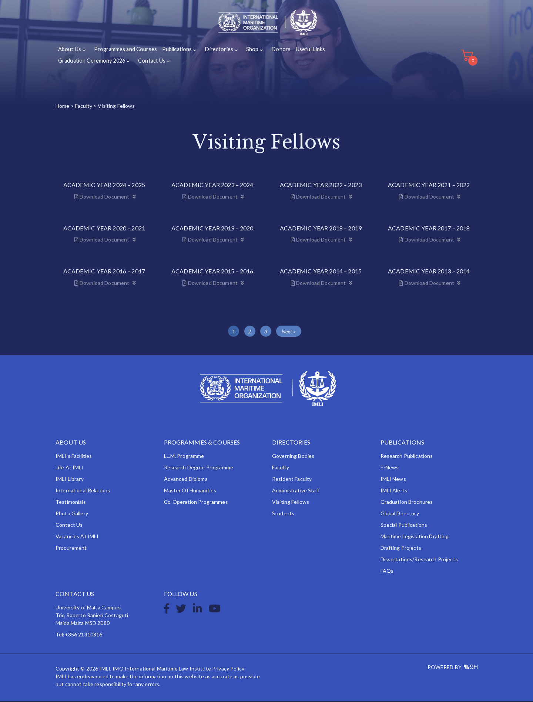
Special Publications (404, 526)
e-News (390, 468)
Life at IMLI (70, 468)
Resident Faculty (292, 480)
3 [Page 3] (265, 332)
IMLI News (393, 480)
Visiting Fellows (290, 503)
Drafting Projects (401, 549)
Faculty (83, 107)
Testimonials (71, 503)
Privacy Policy (228, 669)
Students (283, 514)
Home (63, 107)
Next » (289, 332)
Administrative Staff (296, 491)
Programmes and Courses (123, 51)
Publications (174, 51)
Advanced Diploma (186, 480)
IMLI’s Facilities (74, 457)
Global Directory (400, 514)
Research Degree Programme (199, 468)
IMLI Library (70, 480)
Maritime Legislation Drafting (415, 537)
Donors (272, 51)
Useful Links (301, 51)
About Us (69, 51)
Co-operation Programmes (196, 503)
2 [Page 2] (249, 332)
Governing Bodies (293, 457)
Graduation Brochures (407, 503)
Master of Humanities (190, 491)
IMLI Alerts (394, 491)
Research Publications (407, 457)
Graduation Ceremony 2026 (91, 62)
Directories (214, 51)
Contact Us (149, 62)
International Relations (83, 491)
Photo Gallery (72, 514)
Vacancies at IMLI (77, 537)
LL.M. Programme (184, 457)
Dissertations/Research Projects (419, 560)
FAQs (387, 572)
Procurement (71, 549)
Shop (246, 51)
